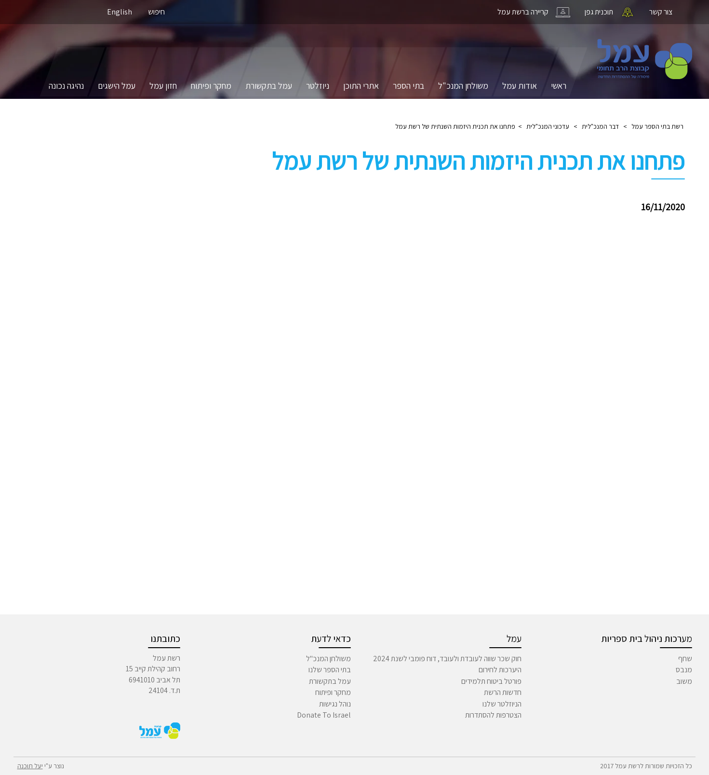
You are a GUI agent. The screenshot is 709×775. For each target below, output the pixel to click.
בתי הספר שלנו (329, 670)
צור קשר (660, 12)
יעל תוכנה (30, 765)
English (119, 12)
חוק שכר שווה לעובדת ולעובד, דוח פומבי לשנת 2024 (447, 658)
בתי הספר (408, 85)
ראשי (558, 85)
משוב (684, 681)
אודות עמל (519, 85)
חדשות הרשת (503, 692)
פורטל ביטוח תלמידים (491, 681)
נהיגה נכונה (66, 85)
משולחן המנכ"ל (463, 85)
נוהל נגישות (335, 704)
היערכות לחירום (500, 670)
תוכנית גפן (599, 12)
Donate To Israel (324, 715)
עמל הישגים (116, 85)
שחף (685, 658)
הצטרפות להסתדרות (493, 715)
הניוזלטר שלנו (502, 704)
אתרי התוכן (361, 85)
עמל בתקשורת (268, 85)
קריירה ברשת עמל (522, 12)
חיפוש (156, 12)
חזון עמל (163, 85)
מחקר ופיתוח (211, 85)
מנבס (684, 670)
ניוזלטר (317, 85)
